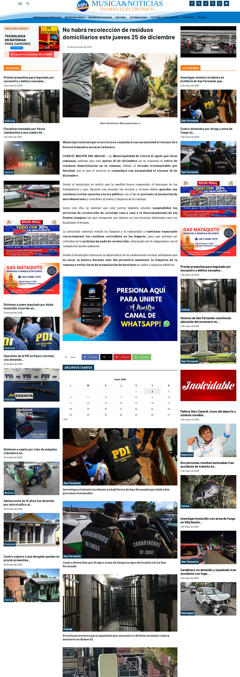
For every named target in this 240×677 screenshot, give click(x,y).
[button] (28, 3)
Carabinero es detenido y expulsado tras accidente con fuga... (208, 571)
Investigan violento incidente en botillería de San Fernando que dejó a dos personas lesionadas (116, 491)
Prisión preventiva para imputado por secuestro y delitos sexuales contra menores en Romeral (116, 637)
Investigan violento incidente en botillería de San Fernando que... (202, 79)
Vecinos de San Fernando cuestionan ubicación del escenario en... (205, 319)
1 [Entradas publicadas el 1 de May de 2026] (136, 391)
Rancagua (187, 613)
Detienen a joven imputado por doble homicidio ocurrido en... (28, 306)
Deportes (187, 454)
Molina (9, 492)
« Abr (65, 419)
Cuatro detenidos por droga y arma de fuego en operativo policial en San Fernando (114, 564)
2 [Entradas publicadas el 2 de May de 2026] (152, 391)
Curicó (8, 172)
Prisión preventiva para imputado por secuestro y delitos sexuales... (29, 79)
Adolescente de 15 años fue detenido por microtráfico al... (29, 502)
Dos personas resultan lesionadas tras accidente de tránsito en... (207, 464)
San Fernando (72, 483)
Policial (9, 120)
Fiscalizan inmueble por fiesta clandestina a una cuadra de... (24, 130)
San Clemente (190, 561)
